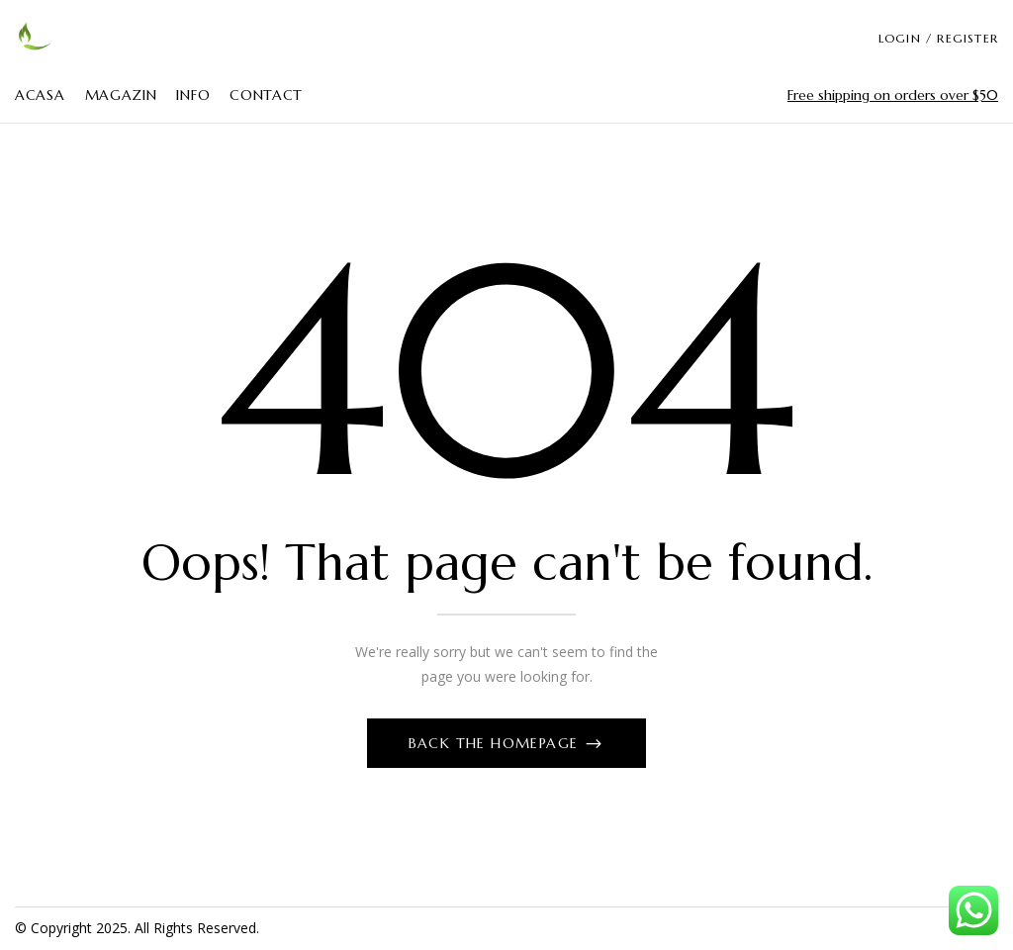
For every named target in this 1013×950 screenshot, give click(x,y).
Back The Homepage (496, 743)
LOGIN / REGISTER (938, 38)
